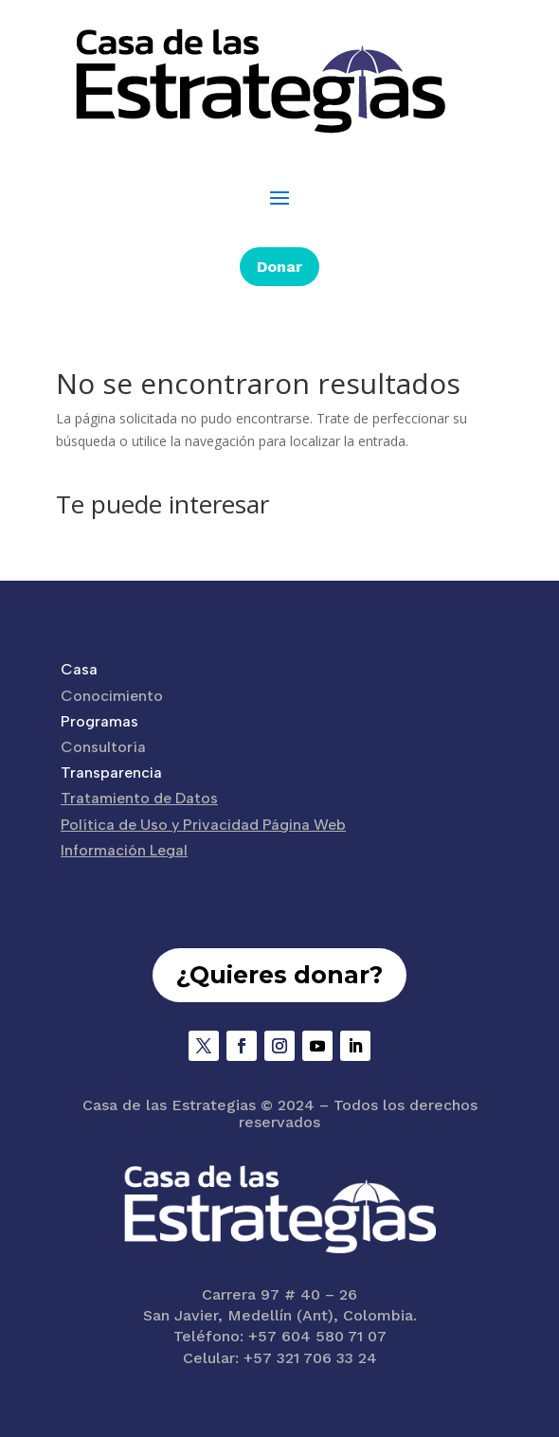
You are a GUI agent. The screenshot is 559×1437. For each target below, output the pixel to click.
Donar (279, 267)
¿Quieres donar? (279, 975)
